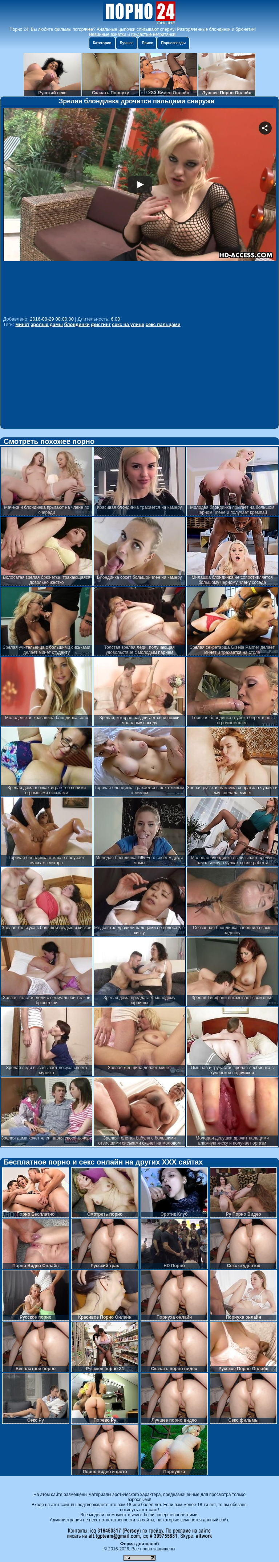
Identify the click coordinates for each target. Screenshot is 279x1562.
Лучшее (127, 43)
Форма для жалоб (139, 1543)
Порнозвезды (173, 43)
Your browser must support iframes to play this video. (139, 211)
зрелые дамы (47, 324)
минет (22, 324)
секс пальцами (163, 324)
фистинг (100, 324)
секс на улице (128, 324)
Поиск (147, 43)
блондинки (77, 324)
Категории (102, 43)
